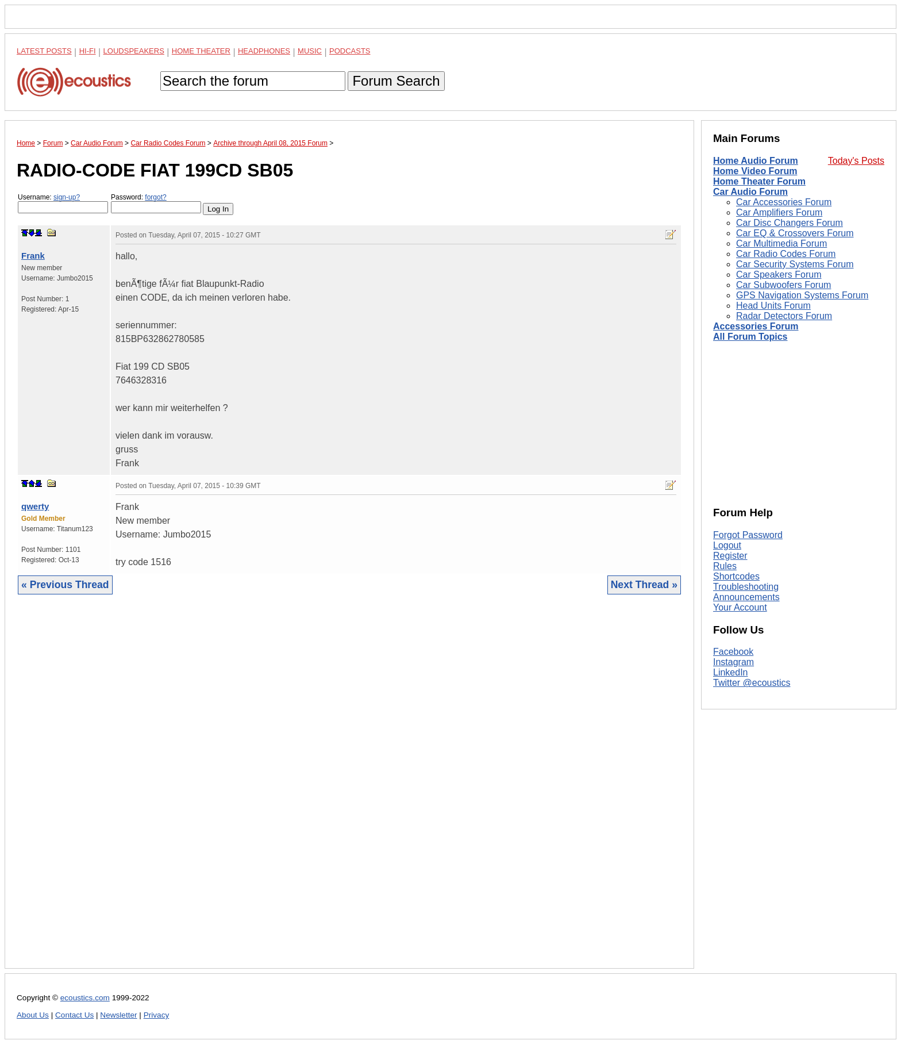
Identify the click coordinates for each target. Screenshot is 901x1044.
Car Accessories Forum (783, 202)
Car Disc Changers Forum (789, 223)
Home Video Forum (755, 171)
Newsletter (118, 1015)
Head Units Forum (773, 305)
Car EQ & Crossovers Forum (794, 233)
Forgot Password (748, 535)
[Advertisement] (349, 790)
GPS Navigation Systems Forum (802, 295)
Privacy (157, 1015)
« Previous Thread (65, 584)
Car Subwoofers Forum (783, 285)
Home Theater (201, 51)
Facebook (733, 652)
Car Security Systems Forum (794, 264)
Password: (156, 203)
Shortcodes (736, 576)
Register (730, 556)
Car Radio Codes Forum (785, 254)
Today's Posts (856, 161)
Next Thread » (644, 584)
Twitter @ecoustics (752, 683)
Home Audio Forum (755, 161)
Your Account (740, 607)
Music (310, 51)
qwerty (35, 506)
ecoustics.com (85, 997)
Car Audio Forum (750, 192)
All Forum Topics (750, 336)
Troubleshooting (746, 587)
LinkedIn (730, 672)
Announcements (746, 597)
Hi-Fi (87, 51)
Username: (63, 203)
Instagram (733, 662)
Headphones (264, 51)
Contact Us (74, 1015)
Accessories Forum (756, 326)
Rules (725, 566)
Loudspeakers (133, 51)
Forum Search (396, 81)
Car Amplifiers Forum (779, 212)
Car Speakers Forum (779, 274)
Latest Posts (44, 51)
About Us (33, 1015)
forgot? (155, 197)
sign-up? (66, 197)
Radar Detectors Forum (784, 316)
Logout (727, 545)
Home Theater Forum (759, 181)
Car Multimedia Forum (781, 243)
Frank (33, 255)
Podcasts (350, 51)
